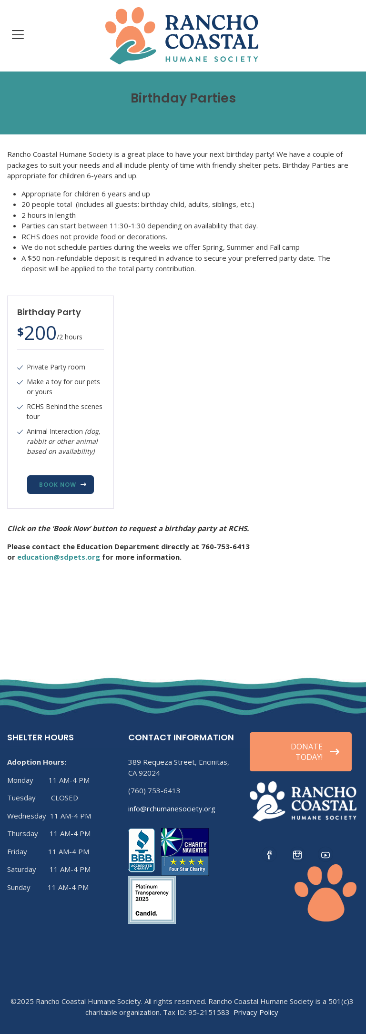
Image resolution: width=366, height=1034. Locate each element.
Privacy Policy (256, 1012)
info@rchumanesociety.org (171, 808)
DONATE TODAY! (315, 751)
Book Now (57, 485)
